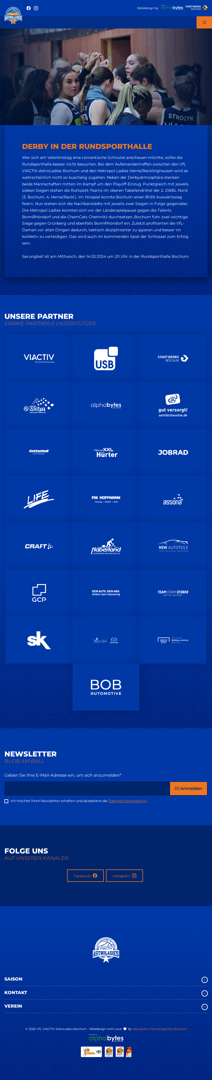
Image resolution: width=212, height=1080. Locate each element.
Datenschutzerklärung (127, 801)
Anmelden (188, 788)
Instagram (124, 875)
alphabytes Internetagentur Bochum (159, 1029)
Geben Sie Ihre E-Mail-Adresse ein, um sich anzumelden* (62, 775)
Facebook (85, 875)
